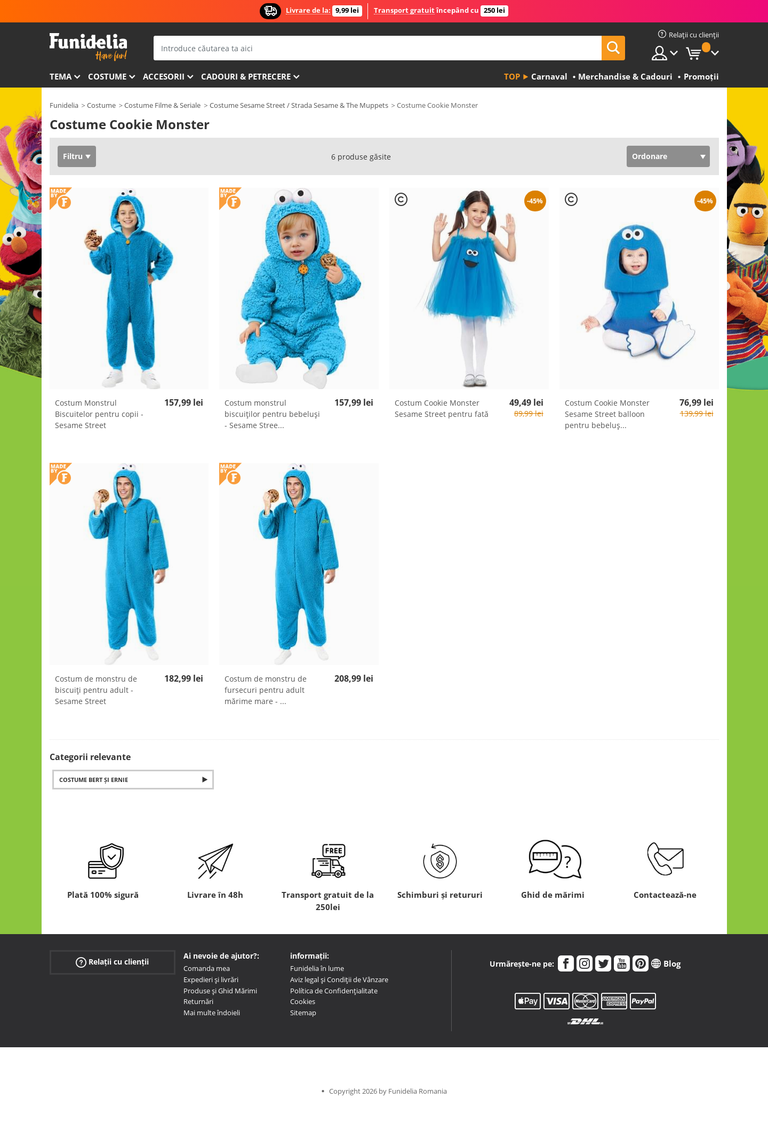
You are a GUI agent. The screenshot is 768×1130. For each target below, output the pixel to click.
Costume (107, 76)
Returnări (198, 1001)
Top (512, 76)
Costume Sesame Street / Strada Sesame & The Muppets (299, 105)
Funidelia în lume (317, 968)
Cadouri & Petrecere (246, 76)
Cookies (302, 1001)
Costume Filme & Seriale (162, 105)
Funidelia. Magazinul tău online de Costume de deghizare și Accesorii (88, 47)
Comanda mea (206, 968)
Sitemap (303, 1012)
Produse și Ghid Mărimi (220, 990)
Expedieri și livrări (210, 979)
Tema (60, 76)
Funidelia (64, 105)
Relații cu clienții (112, 962)
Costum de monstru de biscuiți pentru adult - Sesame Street (96, 690)
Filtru (73, 156)
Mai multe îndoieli (211, 1012)
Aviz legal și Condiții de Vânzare (339, 979)
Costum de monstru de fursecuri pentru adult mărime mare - (266, 690)
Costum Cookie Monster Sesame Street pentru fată (442, 408)
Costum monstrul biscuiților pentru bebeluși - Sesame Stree (272, 414)
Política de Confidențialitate (334, 990)
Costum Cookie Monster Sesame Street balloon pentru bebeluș (607, 414)
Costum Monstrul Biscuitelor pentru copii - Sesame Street (99, 414)
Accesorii (164, 76)
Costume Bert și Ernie (93, 780)
